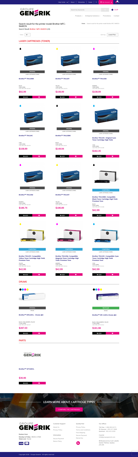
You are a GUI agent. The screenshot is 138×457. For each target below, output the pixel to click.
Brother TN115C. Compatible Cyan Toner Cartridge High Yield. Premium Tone (105, 258)
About (72, 2)
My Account (106, 2)
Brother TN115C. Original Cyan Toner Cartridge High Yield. (104, 139)
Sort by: (103, 35)
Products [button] (78, 16)
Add (25, 97)
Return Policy (57, 441)
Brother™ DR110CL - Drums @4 (31, 315)
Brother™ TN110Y (62, 79)
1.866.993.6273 (110, 427)
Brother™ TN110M (99, 79)
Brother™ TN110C (26, 136)
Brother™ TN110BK (26, 79)
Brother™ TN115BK (63, 136)
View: (21, 35)
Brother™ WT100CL (26, 369)
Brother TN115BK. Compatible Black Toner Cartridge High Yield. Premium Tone (105, 199)
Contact (116, 16)
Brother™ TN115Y (62, 195)
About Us (56, 427)
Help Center (63, 2)
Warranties (81, 2)
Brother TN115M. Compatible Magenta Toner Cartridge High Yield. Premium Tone (67, 258)
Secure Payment (58, 438)
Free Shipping (80, 432)
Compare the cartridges (69, 409)
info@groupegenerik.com (107, 437)
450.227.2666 (112, 429)
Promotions (107, 16)
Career (90, 2)
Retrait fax (79, 438)
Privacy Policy (57, 430)
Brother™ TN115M (26, 195)
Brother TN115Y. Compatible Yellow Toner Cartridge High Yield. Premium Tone (32, 258)
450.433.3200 (110, 431)
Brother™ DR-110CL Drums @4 (104, 315)
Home (83, 23)
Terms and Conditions (83, 430)
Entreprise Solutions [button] (92, 16)
